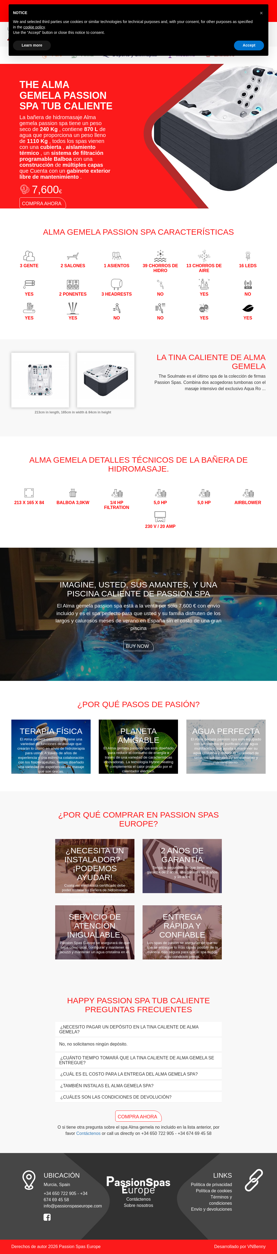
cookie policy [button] (34, 27)
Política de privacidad (211, 1184)
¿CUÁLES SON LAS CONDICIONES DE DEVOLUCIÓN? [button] (115, 1097)
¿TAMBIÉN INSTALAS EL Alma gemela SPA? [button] (106, 1085)
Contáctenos (88, 1133)
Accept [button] (249, 45)
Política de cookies (214, 1190)
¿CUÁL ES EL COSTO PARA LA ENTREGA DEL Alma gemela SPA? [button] (128, 1074)
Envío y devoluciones (211, 1209)
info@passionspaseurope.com (73, 1206)
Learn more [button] (32, 45)
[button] (261, 13)
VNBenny (256, 1246)
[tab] (138, 1029)
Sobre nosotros (138, 1205)
